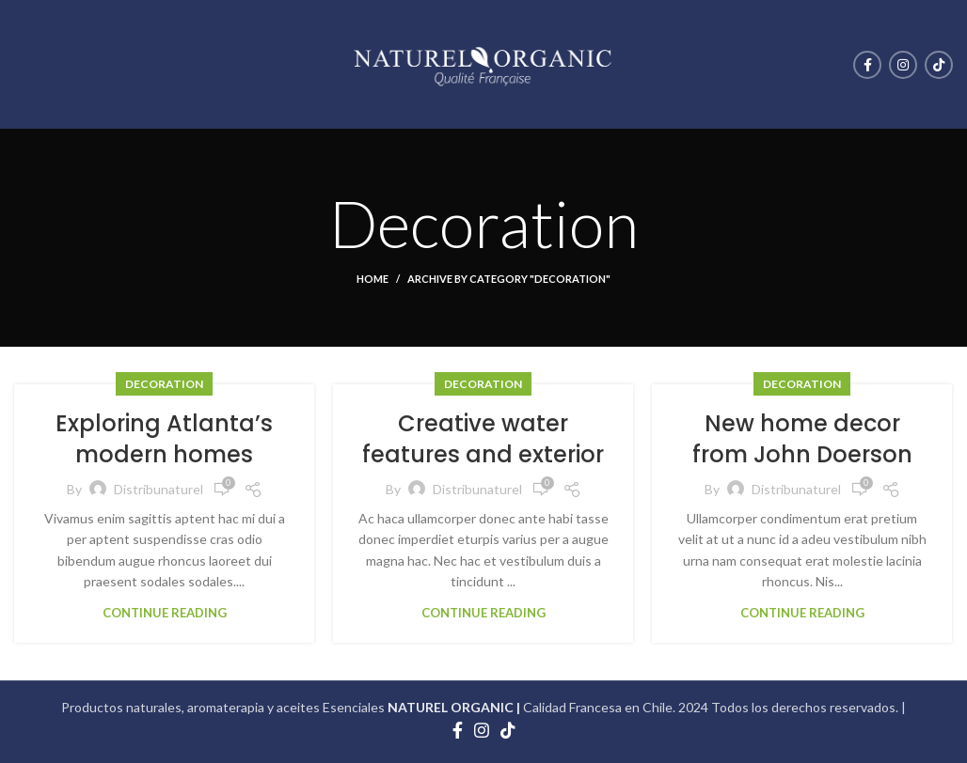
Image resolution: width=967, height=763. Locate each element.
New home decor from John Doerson (802, 439)
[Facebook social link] (867, 65)
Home (372, 278)
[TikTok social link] (939, 65)
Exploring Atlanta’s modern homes (164, 439)
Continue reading (165, 613)
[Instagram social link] (903, 65)
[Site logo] (483, 62)
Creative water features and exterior (483, 439)
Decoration (164, 384)
